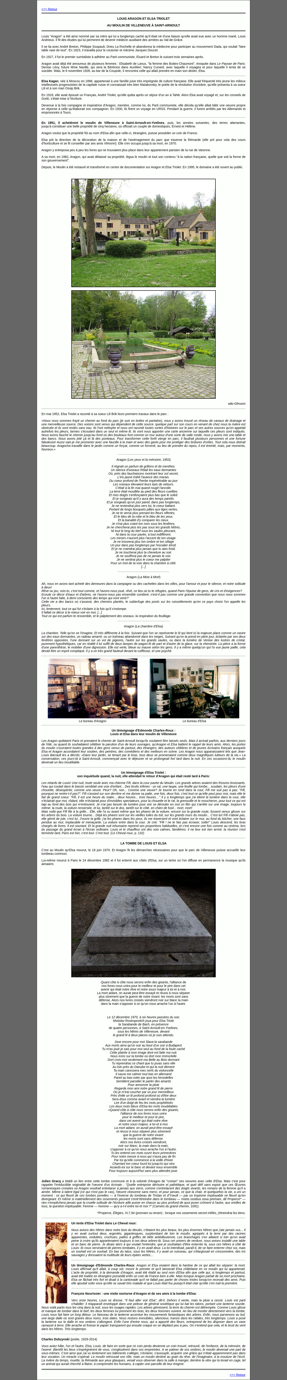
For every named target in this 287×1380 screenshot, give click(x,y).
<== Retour (49, 9)
